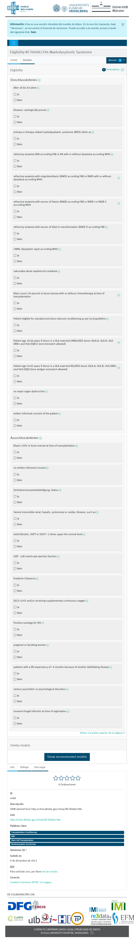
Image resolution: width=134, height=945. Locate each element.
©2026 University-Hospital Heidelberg (65, 933)
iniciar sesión (49, 871)
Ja (17, 94)
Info (12, 767)
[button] (116, 60)
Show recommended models (67, 757)
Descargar (39, 767)
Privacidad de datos (87, 929)
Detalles (27, 60)
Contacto (40, 929)
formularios (113, 69)
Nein (19, 100)
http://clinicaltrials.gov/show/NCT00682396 (35, 820)
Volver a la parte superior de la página (102, 733)
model (13, 60)
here (33, 32)
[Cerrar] (123, 24)
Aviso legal (66, 929)
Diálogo (24, 767)
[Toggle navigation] (13, 43)
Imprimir (52, 929)
